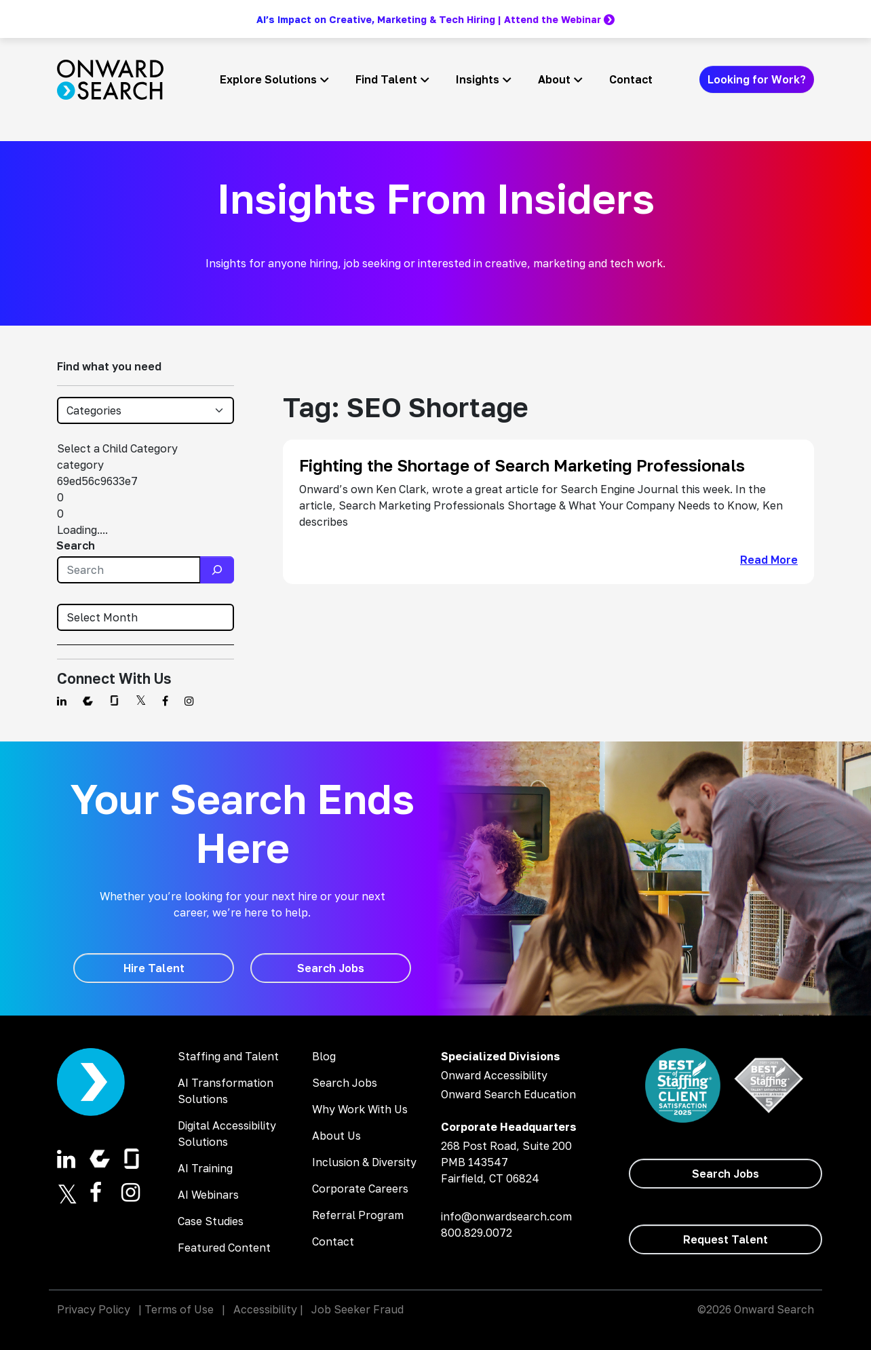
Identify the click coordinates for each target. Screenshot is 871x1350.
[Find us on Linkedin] (61, 701)
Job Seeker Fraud (357, 1309)
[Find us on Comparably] (88, 701)
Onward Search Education (508, 1094)
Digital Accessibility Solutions (227, 1134)
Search (75, 545)
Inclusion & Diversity (364, 1162)
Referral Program (358, 1215)
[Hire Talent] (153, 968)
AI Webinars (208, 1194)
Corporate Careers (360, 1188)
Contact (631, 79)
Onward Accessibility (494, 1075)
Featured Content (224, 1247)
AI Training (205, 1168)
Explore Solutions (268, 79)
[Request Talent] (725, 1239)
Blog (324, 1056)
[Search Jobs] (330, 968)
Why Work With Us (360, 1109)
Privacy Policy (93, 1309)
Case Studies (211, 1221)
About (554, 79)
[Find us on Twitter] (141, 701)
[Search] (217, 569)
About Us (336, 1135)
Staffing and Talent (228, 1056)
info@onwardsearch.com (506, 1216)
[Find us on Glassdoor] (114, 701)
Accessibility (265, 1309)
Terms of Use (179, 1309)
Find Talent (386, 79)
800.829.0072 (476, 1232)
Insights (477, 79)
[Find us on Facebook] (165, 701)
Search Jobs (344, 1082)
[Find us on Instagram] (189, 701)
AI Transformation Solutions (225, 1091)
